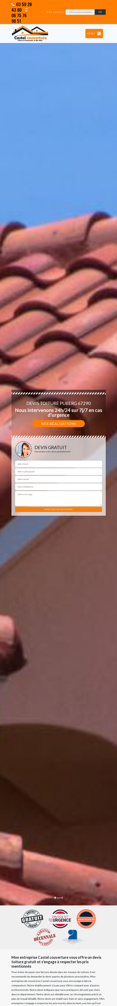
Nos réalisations (58, 424)
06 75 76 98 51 (19, 15)
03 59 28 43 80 (21, 7)
